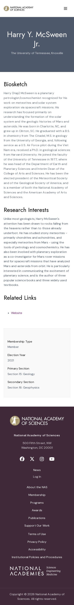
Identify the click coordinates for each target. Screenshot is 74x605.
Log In (37, 477)
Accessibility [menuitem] (37, 549)
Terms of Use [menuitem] (37, 534)
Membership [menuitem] (37, 495)
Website (16, 313)
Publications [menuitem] (36, 518)
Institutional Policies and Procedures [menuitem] (37, 557)
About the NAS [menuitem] (37, 487)
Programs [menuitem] (36, 503)
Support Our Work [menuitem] (37, 525)
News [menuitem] (37, 470)
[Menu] (65, 8)
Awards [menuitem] (37, 510)
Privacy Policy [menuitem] (37, 542)
